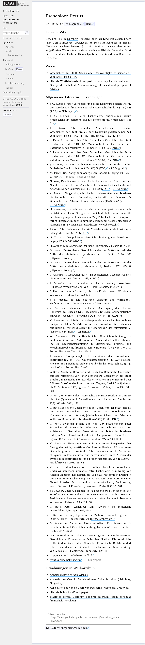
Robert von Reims (115, 54)
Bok (56, 308)
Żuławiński (59, 283)
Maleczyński (110, 291)
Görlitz (57, 42)
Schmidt (57, 164)
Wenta (127, 347)
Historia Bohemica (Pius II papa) (69, 592)
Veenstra (84, 439)
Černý (57, 467)
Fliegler (95, 387)
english (14, 110)
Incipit (9, 87)
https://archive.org (61, 258)
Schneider (58, 356)
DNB (89, 23)
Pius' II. (50, 54)
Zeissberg (59, 237)
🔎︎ (26, 32)
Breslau (126, 42)
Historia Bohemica (112, 50)
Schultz (58, 193)
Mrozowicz (62, 336)
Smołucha (57, 490)
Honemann (59, 320)
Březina (61, 486)
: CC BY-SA (11, 99)
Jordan (57, 172)
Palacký (57, 140)
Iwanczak (59, 502)
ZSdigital (83, 331)
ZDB (53, 111)
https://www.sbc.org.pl (103, 224)
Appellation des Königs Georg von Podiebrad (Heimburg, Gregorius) (89, 587)
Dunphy (54, 518)
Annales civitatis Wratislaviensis (69, 574)
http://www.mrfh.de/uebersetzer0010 (71, 555)
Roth (56, 372)
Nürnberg (72, 38)
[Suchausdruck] (13, 33)
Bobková (62, 550)
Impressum (17, 102)
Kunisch (60, 103)
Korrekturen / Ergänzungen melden (66, 627)
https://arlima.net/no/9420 (65, 559)
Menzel (62, 299)
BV (52, 123)
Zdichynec (92, 486)
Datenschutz (9, 105)
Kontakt (6, 102)
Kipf (55, 515)
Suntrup (66, 439)
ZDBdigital (67, 111)
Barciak (124, 498)
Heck (95, 286)
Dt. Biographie (73, 23)
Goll (55, 229)
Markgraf (59, 209)
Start (6, 28)
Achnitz (115, 527)
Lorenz (57, 250)
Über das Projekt (12, 92)
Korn (56, 181)
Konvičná (76, 486)
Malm (58, 523)
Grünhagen (59, 274)
